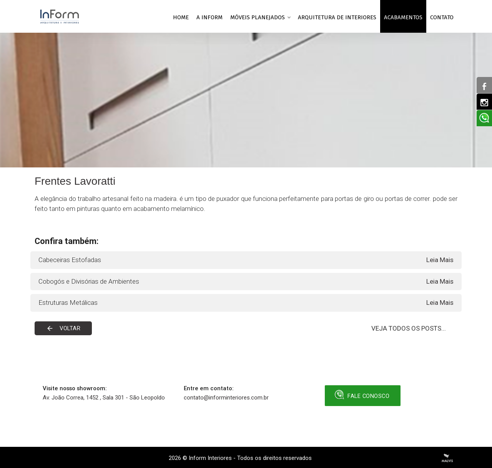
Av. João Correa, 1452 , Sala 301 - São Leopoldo (104, 397)
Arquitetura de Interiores (337, 17)
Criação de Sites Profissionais (447, 458)
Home (181, 17)
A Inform (209, 17)
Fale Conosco (362, 394)
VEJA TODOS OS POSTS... (408, 328)
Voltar (63, 328)
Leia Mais (440, 260)
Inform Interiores (210, 458)
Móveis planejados (260, 16)
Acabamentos (403, 17)
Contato (442, 17)
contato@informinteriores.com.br (226, 397)
